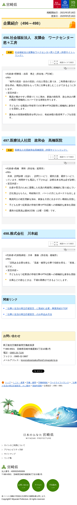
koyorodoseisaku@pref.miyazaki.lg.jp (39, 360)
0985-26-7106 (17, 352)
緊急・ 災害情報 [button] (57, 3)
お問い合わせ (23, 485)
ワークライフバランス (59, 382)
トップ (8, 382)
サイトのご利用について (14, 445)
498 (6, 234)
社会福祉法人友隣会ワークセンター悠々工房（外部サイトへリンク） (45, 54)
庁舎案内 (52, 485)
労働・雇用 (31, 382)
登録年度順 (37, 386)
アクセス (38, 485)
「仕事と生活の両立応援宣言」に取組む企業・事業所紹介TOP (36, 308)
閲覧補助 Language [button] (65, 6)
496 (6, 38)
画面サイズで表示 (67, 62)
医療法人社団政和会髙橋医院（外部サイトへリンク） (41, 150)
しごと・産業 (18, 382)
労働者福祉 (43, 382)
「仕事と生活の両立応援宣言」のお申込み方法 (28, 314)
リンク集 (8, 458)
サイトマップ (10, 454)
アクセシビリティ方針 (13, 449)
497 (6, 140)
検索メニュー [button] (72, 6)
